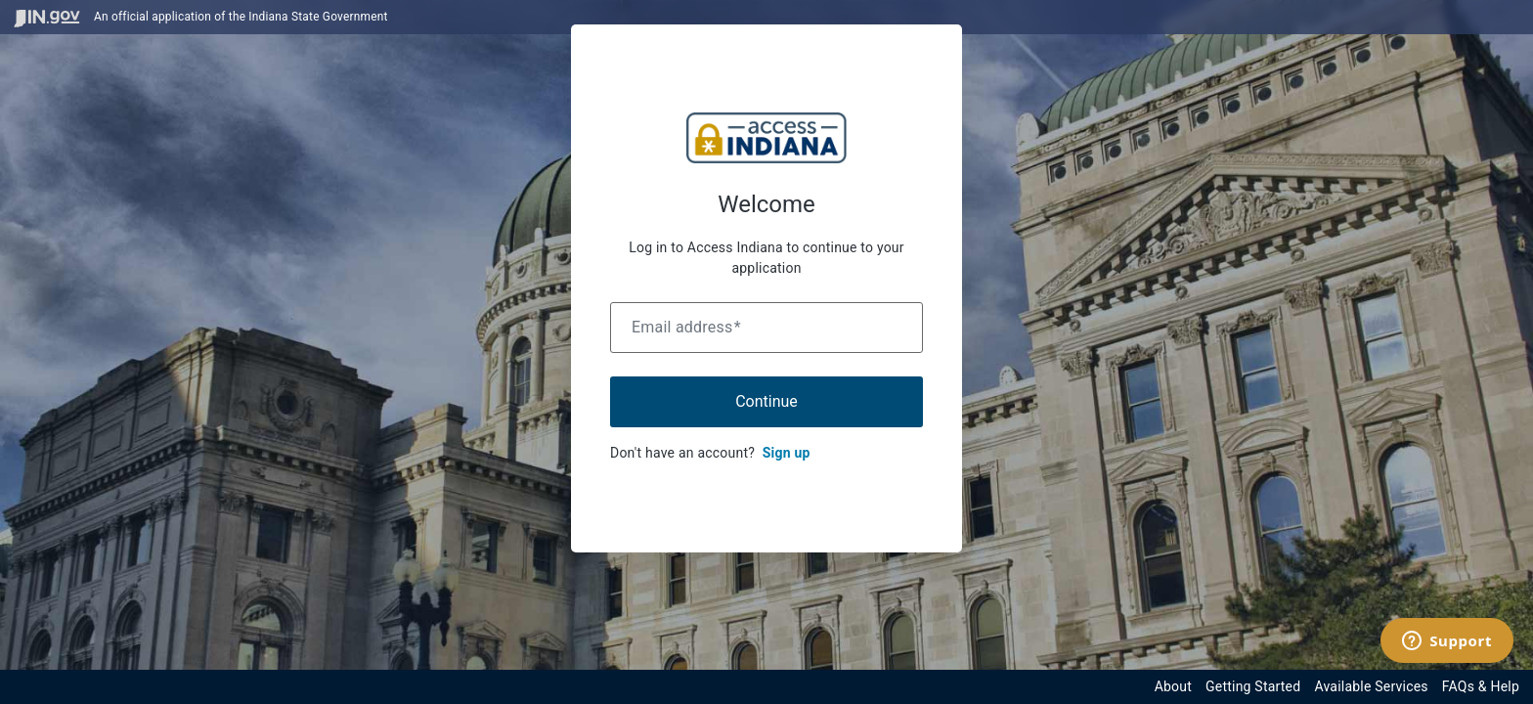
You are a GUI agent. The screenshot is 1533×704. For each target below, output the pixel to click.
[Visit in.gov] (47, 17)
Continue (766, 401)
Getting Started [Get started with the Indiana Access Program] (1252, 686)
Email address (686, 327)
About (1173, 686)
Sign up (786, 453)
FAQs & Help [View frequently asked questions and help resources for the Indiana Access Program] (1480, 686)
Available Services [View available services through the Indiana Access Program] (1370, 686)
